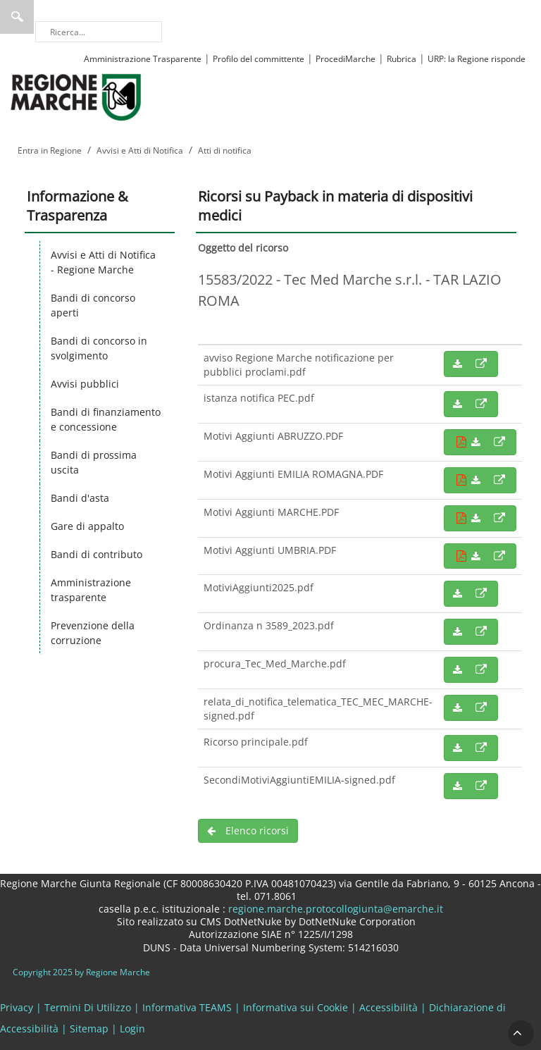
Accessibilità (388, 1007)
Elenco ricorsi (248, 830)
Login (132, 1028)
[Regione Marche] (76, 96)
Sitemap (89, 1028)
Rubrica (401, 59)
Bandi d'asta (80, 498)
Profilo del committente (258, 59)
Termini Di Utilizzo (87, 1007)
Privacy (16, 1007)
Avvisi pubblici (85, 383)
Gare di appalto (87, 526)
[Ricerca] (98, 31)
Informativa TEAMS (187, 1007)
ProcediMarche (345, 59)
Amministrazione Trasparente (142, 59)
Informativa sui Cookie (295, 1007)
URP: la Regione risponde (477, 59)
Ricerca (17, 17)
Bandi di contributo (96, 554)
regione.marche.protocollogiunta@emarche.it (334, 908)
